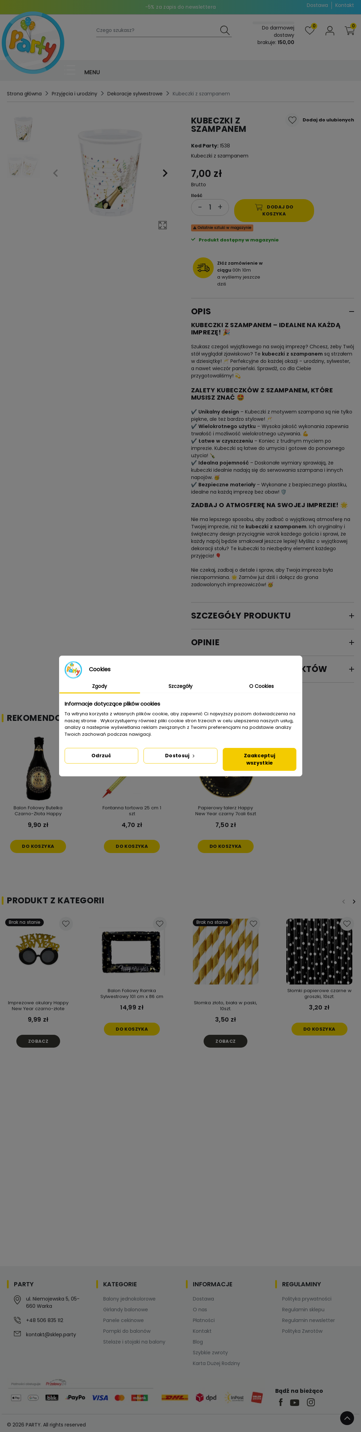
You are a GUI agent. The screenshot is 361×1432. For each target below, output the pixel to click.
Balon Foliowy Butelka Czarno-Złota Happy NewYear (38, 813)
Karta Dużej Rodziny (216, 1363)
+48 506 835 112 (44, 1320)
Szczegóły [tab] (180, 686)
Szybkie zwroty (210, 1352)
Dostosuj (180, 755)
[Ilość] (210, 207)
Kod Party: (205, 145)
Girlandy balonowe (125, 1309)
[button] (349, 31)
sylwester (338, 361)
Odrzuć (101, 755)
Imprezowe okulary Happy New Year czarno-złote (38, 1005)
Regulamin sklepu (303, 1309)
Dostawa (317, 5)
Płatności (204, 1320)
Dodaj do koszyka (274, 210)
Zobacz (38, 1041)
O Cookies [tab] (261, 686)
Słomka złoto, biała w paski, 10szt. (225, 1005)
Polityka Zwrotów (302, 1331)
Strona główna (24, 93)
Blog (198, 1341)
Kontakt (344, 5)
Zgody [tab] (99, 686)
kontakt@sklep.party (51, 1334)
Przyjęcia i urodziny (74, 93)
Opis (201, 311)
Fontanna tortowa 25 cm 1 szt (131, 810)
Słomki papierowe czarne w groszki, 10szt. (319, 993)
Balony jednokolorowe (129, 1298)
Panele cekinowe (123, 1320)
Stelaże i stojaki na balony (134, 1341)
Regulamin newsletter (308, 1320)
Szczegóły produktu (241, 615)
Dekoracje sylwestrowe (135, 93)
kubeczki (273, 353)
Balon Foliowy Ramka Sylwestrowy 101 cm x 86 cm (131, 993)
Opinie (205, 642)
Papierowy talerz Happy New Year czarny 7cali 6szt (225, 810)
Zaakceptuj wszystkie (259, 759)
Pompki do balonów (126, 1331)
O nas (200, 1309)
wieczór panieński (233, 368)
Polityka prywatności (306, 1298)
